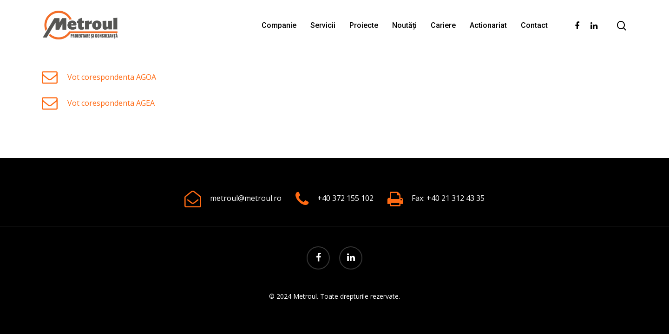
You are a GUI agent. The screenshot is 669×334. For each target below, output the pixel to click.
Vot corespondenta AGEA (111, 103)
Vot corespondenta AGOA (111, 77)
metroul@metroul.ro (246, 198)
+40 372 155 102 (345, 198)
